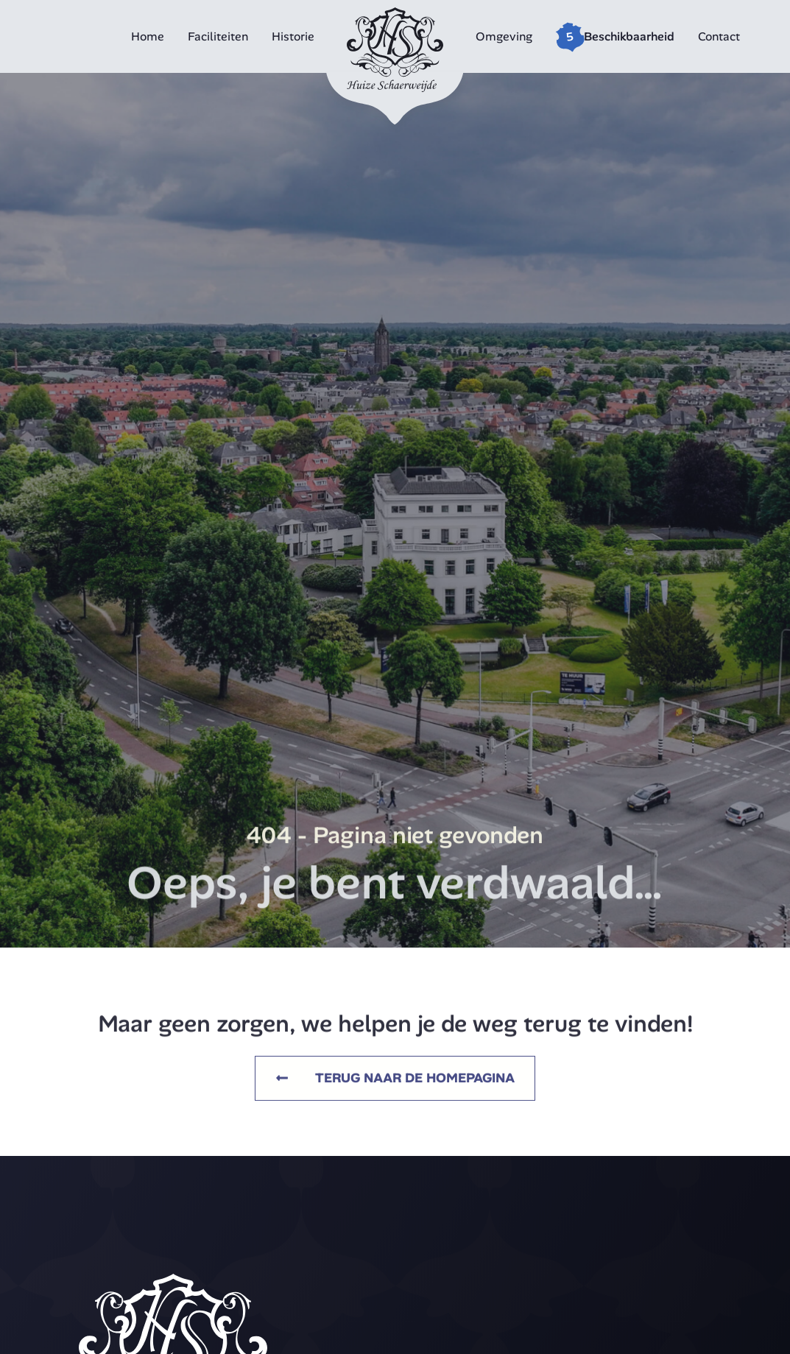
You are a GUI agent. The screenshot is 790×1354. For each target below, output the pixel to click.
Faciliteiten (218, 36)
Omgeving (504, 36)
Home (147, 36)
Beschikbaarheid (629, 36)
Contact (719, 36)
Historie (293, 36)
